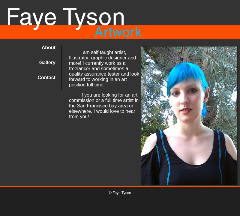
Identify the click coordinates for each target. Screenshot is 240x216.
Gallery (47, 62)
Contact (47, 77)
